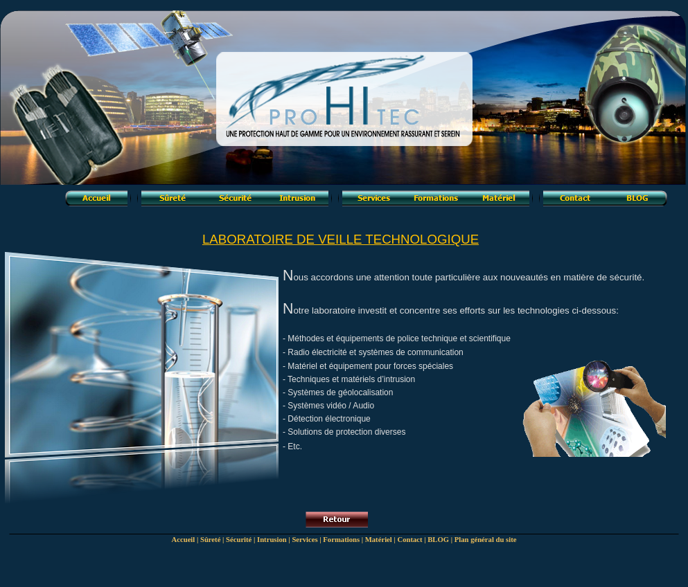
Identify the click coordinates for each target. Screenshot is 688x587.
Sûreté (210, 539)
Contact (409, 539)
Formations (341, 539)
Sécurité (239, 539)
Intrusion (272, 539)
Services (304, 539)
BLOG (438, 539)
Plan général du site (486, 539)
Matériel (378, 539)
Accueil (183, 539)
